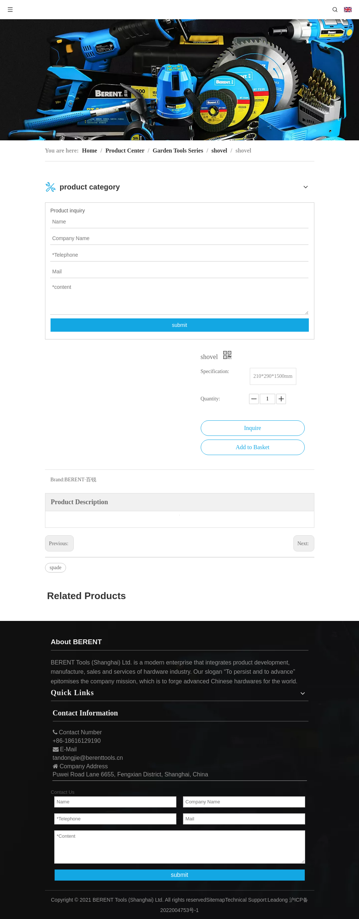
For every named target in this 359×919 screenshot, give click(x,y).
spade (56, 567)
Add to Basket (253, 447)
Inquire (252, 428)
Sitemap (215, 900)
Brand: (58, 479)
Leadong (277, 900)
